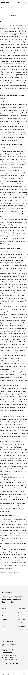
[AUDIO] (21, 8)
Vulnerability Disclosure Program (9, 659)
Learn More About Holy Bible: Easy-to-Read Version (12, 573)
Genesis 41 (5, 8)
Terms (11, 657)
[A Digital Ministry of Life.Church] (14, 642)
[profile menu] (24, 2)
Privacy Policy (5, 657)
